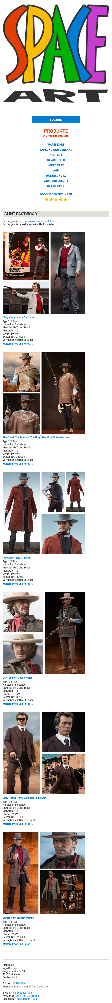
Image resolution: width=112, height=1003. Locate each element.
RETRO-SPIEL (56, 186)
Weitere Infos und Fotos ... (18, 343)
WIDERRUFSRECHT (56, 180)
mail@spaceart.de (21, 992)
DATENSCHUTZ (56, 175)
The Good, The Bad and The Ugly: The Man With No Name (44, 395)
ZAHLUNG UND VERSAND (56, 149)
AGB (56, 170)
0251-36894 (19, 983)
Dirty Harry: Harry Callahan (44, 275)
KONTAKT (56, 155)
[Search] (56, 112)
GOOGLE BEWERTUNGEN (56, 194)
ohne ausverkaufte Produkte (37, 221)
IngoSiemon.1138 (27, 998)
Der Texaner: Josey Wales (44, 635)
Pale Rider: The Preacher (44, 515)
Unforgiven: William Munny (44, 875)
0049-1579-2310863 (27, 995)
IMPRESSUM (56, 165)
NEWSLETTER (56, 160)
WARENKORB (56, 144)
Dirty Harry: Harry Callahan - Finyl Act (44, 755)
